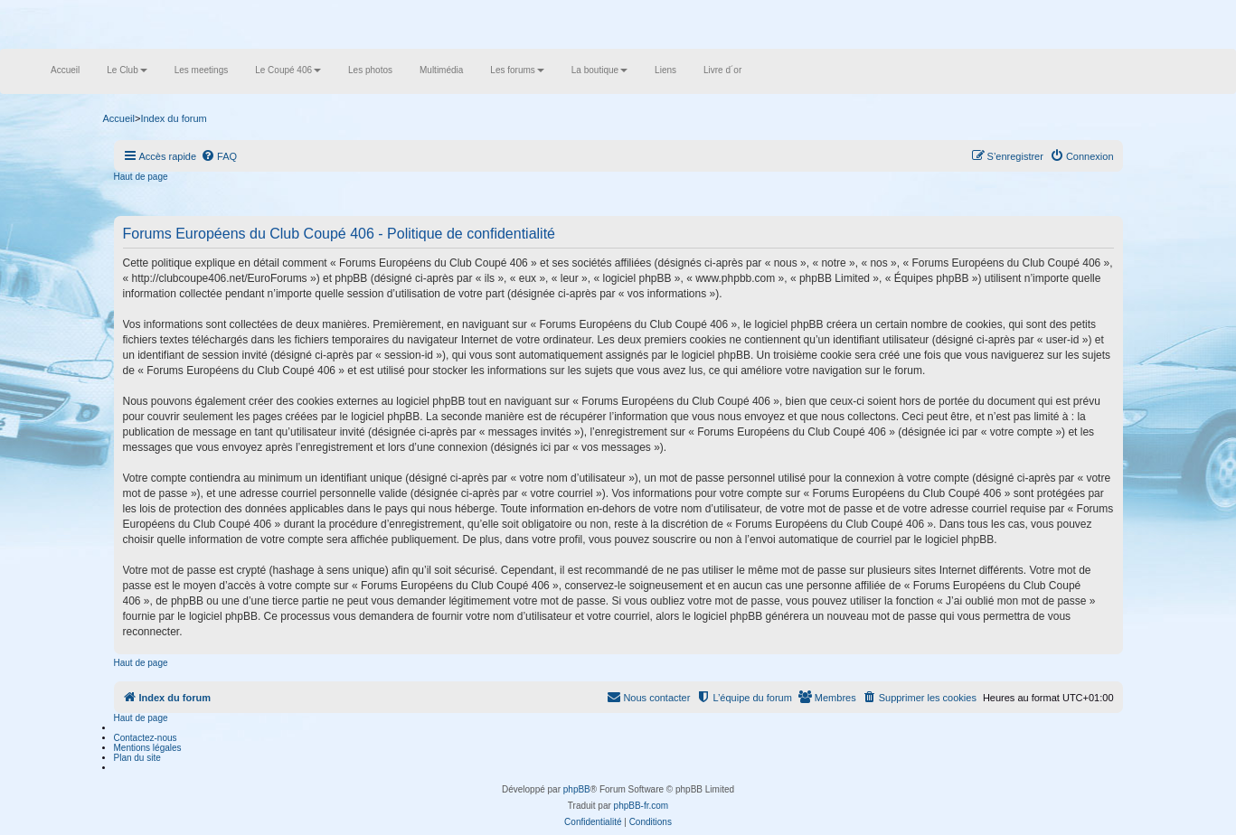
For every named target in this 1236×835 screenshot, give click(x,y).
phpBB (576, 789)
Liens (665, 70)
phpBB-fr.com (641, 806)
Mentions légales (148, 748)
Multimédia (441, 70)
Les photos (370, 70)
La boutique (599, 70)
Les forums (516, 70)
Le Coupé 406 (288, 70)
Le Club (126, 70)
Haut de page (141, 177)
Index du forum (173, 118)
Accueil (65, 70)
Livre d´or (722, 70)
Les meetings (201, 70)
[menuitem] (219, 156)
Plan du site (137, 758)
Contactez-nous (145, 738)
